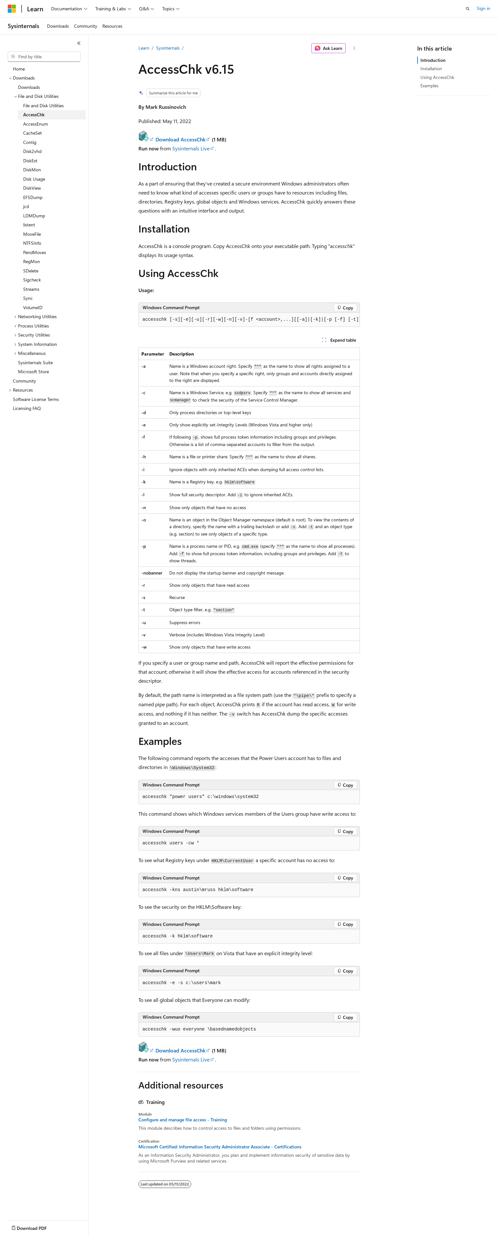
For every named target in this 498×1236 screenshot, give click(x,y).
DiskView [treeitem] (32, 188)
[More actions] (354, 48)
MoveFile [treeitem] (32, 234)
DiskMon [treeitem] (32, 169)
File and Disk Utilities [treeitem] (43, 105)
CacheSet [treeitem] (32, 133)
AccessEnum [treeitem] (35, 124)
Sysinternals (168, 48)
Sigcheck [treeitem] (32, 280)
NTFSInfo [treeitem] (32, 243)
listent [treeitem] (29, 225)
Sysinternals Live (191, 148)
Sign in (483, 8)
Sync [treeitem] (28, 298)
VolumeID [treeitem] (32, 307)
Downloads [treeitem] (29, 87)
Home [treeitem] (19, 69)
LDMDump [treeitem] (34, 216)
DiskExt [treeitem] (30, 160)
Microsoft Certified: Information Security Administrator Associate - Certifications (219, 1147)
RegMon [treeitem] (31, 261)
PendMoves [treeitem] (34, 252)
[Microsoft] (12, 9)
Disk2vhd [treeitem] (32, 151)
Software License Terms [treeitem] (36, 399)
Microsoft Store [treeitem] (33, 371)
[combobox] (44, 57)
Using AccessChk (437, 77)
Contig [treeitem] (29, 142)
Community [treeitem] (24, 381)
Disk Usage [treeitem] (34, 179)
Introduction (433, 60)
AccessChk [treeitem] (33, 114)
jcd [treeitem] (26, 206)
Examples (429, 85)
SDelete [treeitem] (30, 271)
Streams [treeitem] (31, 289)
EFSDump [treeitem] (32, 197)
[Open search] (467, 8)
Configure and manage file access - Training (182, 1120)
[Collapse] (79, 43)
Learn (143, 48)
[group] (249, 320)
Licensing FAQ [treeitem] (27, 408)
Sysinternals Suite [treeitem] (35, 362)
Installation (431, 68)
